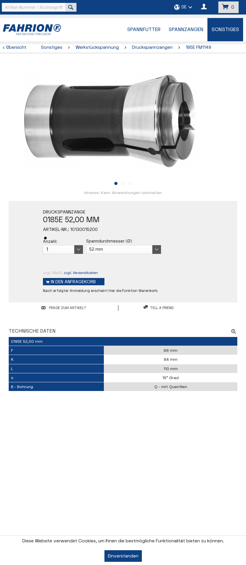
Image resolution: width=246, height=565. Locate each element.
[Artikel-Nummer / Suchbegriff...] (38, 7)
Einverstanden (123, 556)
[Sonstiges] (225, 29)
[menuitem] (38, 7)
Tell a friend (158, 307)
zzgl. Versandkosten (80, 272)
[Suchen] (70, 7)
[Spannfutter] (143, 29)
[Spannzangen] (185, 29)
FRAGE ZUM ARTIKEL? (63, 308)
